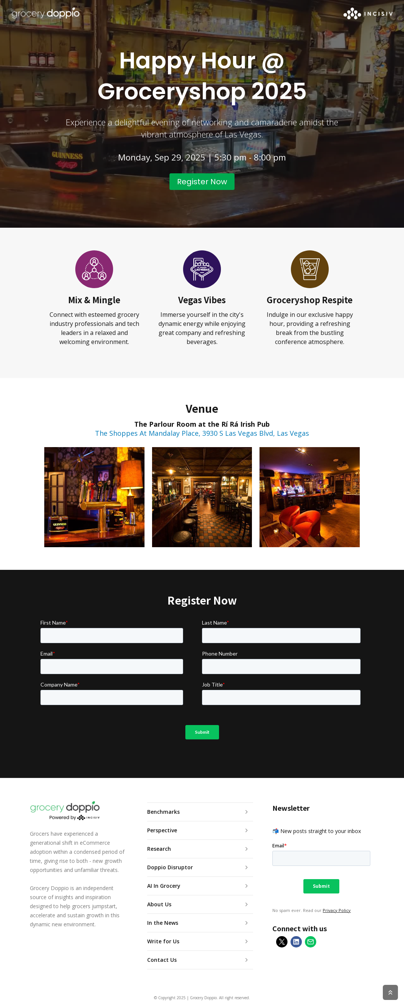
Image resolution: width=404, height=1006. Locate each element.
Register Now (202, 181)
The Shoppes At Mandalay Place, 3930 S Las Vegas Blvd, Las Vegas (202, 433)
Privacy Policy (337, 910)
